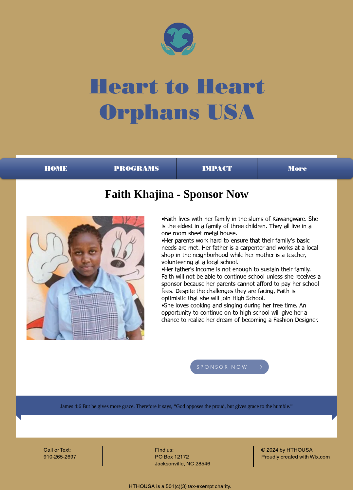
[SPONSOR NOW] (229, 367)
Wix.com (320, 457)
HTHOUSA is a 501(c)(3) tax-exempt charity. (180, 486)
